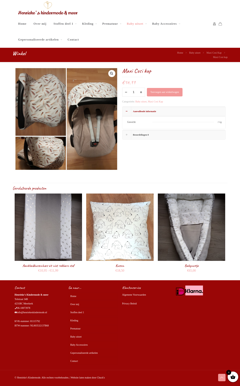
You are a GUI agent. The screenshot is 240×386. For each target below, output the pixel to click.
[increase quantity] (141, 92)
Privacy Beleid (129, 303)
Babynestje (192, 265)
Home (180, 52)
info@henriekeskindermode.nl (32, 312)
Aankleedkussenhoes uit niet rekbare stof (48, 265)
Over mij (74, 304)
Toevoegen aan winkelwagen (164, 92)
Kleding (74, 320)
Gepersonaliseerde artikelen (84, 353)
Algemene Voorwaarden (134, 294)
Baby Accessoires (79, 345)
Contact (74, 361)
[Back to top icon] (222, 377)
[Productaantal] (133, 92)
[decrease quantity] (126, 92)
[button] (111, 73)
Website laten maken (81, 377)
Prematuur (75, 328)
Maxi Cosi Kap (214, 52)
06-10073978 (23, 308)
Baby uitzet (194, 52)
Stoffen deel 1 (77, 312)
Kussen (120, 265)
